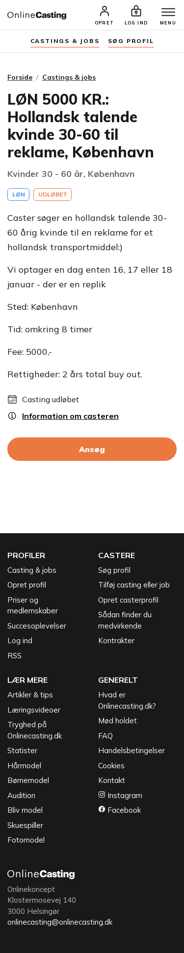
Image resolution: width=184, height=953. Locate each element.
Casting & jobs (31, 570)
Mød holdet (117, 720)
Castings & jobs (65, 40)
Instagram (120, 795)
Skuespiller (25, 825)
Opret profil (26, 584)
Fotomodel (26, 840)
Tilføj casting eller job (134, 584)
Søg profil (114, 570)
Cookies (111, 765)
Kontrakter (116, 640)
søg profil (131, 40)
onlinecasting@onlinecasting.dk (59, 922)
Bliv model (25, 810)
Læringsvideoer (33, 710)
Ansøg (92, 449)
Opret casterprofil (128, 600)
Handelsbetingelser (131, 750)
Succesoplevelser (36, 625)
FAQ (105, 735)
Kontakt (111, 780)
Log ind (19, 640)
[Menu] (168, 13)
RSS (14, 655)
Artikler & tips (30, 694)
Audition (21, 795)
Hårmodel (24, 765)
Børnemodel (28, 780)
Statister (22, 750)
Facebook (119, 810)
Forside (19, 77)
